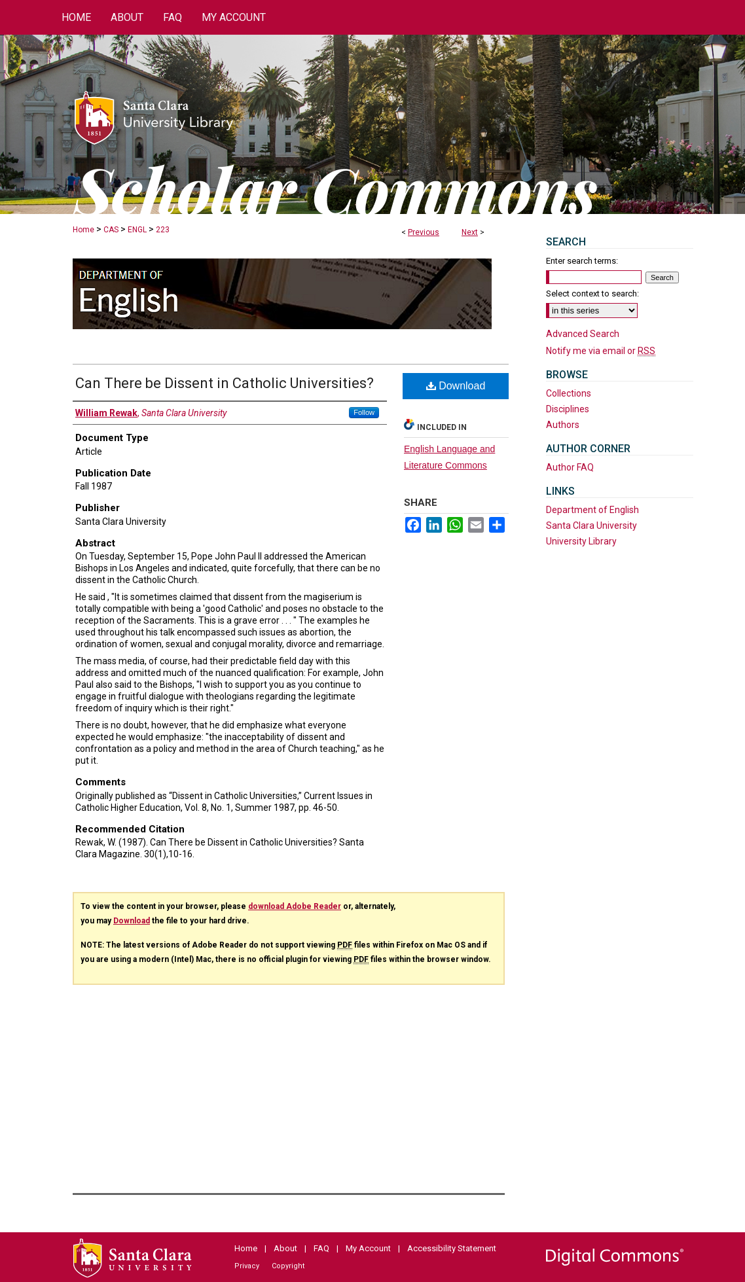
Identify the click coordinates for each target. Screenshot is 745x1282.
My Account (368, 1248)
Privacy (246, 1266)
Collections (568, 393)
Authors (562, 424)
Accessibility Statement (451, 1248)
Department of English (592, 510)
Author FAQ (570, 467)
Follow (364, 412)
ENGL (137, 229)
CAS (110, 229)
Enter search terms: (582, 261)
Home (83, 229)
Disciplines (567, 409)
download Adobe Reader (294, 906)
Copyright (288, 1266)
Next (470, 232)
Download (456, 385)
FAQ (321, 1248)
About (285, 1248)
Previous (423, 232)
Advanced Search (582, 334)
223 (163, 229)
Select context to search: (592, 293)
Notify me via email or (600, 351)
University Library (581, 541)
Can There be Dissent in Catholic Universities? (224, 383)
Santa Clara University (591, 525)
